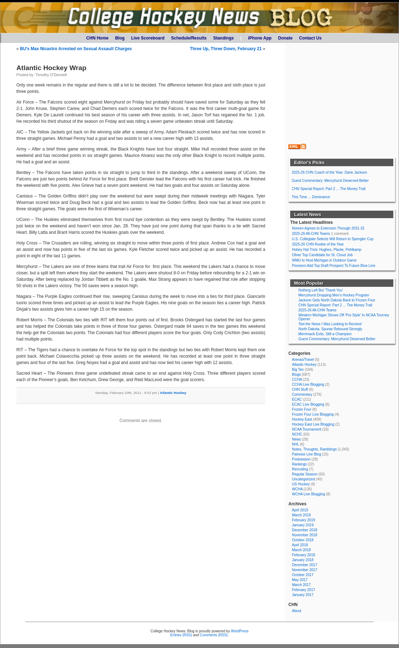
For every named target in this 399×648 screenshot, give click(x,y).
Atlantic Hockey (173, 393)
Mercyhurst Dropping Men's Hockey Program (333, 295)
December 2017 (304, 565)
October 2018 (303, 540)
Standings (223, 38)
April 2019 (300, 510)
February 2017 (303, 590)
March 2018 (301, 550)
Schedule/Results (189, 38)
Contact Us (310, 38)
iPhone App (259, 38)
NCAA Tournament (306, 429)
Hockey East (302, 419)
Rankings (299, 464)
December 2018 (304, 530)
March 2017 (301, 585)
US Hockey (301, 484)
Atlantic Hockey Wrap (51, 68)
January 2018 (303, 560)
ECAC (297, 399)
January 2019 (303, 525)
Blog (120, 38)
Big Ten (298, 370)
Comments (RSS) (214, 635)
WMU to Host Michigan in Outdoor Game (324, 260)
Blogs (296, 374)
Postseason (301, 459)
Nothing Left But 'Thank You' (320, 290)
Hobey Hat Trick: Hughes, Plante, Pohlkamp (326, 250)
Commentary (302, 394)
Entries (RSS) (181, 635)
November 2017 (304, 570)
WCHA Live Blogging (308, 494)
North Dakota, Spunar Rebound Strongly (330, 329)
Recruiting (300, 469)
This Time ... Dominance (311, 197)
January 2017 (303, 595)
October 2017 (303, 575)
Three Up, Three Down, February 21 (226, 48)
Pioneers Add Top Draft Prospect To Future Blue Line (333, 266)
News (296, 439)
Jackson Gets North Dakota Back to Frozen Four (336, 300)
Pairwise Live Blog (306, 454)
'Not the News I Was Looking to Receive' (330, 324)
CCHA (297, 379)
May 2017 (300, 580)
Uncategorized (303, 479)
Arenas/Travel (303, 360)
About (296, 611)
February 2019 (303, 520)
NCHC (297, 434)
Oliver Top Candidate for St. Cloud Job (322, 255)
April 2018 (300, 545)
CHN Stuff (300, 389)
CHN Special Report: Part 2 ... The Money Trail (329, 189)
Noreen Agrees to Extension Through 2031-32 (328, 228)
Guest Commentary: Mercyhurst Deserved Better (330, 181)
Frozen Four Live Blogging (313, 414)
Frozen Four (301, 409)
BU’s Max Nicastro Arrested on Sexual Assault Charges (76, 48)
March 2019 (301, 515)
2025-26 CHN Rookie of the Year (318, 244)
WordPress (239, 631)
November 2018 (304, 535)
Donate (285, 38)
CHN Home (97, 38)
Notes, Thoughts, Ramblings (314, 449)
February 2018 (303, 555)
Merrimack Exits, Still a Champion (324, 334)
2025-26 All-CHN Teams (311, 234)
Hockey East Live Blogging (313, 424)
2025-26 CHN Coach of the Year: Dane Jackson (329, 172)
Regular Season (305, 474)
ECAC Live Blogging (308, 404)
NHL (295, 444)
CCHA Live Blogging (308, 384)
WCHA (297, 489)
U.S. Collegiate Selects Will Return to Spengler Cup (332, 239)
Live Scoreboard (148, 38)
